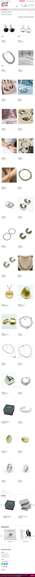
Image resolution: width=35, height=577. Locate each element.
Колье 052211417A (4, 70)
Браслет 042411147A (20, 393)
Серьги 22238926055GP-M (5, 334)
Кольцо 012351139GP (20, 451)
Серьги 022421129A (4, 129)
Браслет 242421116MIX (4, 187)
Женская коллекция (18, 12)
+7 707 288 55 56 (5, 561)
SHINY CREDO (25, 541)
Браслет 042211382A (20, 422)
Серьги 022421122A (4, 99)
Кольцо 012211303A (4, 217)
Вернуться (4, 9)
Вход (28, 1)
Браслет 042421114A (20, 158)
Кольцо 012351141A (4, 481)
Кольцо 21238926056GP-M (21, 305)
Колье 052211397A (4, 363)
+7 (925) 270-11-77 (5, 556)
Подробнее (18, 575)
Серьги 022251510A (20, 217)
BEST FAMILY (10, 541)
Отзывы (2, 569)
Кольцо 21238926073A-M (5, 393)
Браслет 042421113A (4, 158)
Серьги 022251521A (20, 246)
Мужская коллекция (18, 14)
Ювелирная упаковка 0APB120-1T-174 (6, 422)
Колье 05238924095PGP (5, 305)
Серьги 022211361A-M (21, 41)
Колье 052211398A (20, 363)
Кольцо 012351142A (20, 481)
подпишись (25, 6)
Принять (32, 575)
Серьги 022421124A (20, 99)
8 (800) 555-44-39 (4, 553)
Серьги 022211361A (4, 41)
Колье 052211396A (20, 334)
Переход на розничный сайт (5, 1)
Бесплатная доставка (6, 549)
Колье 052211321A (20, 275)
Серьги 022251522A (4, 275)
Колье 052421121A (20, 187)
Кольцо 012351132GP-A (4, 451)
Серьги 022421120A (20, 70)
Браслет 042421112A (20, 129)
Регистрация (31, 1)
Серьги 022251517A (4, 246)
